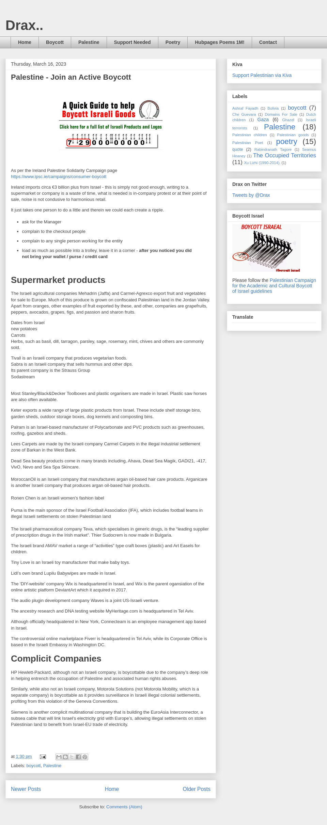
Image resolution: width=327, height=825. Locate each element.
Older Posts (197, 789)
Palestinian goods (293, 135)
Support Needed (132, 42)
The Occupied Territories (284, 155)
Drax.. (24, 25)
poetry (286, 141)
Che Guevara (244, 114)
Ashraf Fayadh (245, 108)
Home (24, 42)
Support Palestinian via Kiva (262, 75)
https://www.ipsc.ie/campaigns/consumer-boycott (58, 176)
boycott (34, 765)
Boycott (55, 42)
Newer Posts (26, 789)
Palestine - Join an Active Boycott (71, 77)
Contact (268, 42)
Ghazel (288, 120)
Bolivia (273, 108)
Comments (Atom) (124, 806)
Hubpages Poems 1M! (219, 42)
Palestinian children (249, 135)
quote (237, 149)
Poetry (173, 42)
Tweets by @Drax (251, 195)
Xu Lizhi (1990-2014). (262, 163)
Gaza (263, 119)
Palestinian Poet (247, 143)
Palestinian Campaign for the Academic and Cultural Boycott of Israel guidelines (274, 285)
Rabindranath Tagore (273, 149)
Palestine (88, 42)
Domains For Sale (281, 114)
